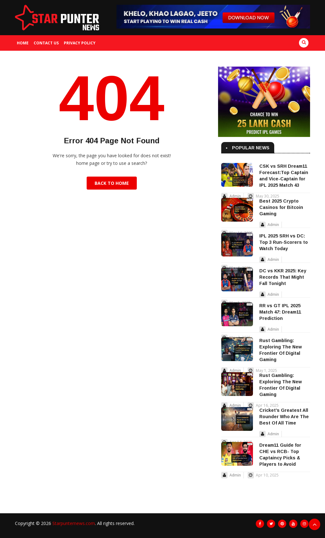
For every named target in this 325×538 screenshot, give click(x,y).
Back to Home (112, 183)
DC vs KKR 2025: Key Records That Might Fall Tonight (282, 277)
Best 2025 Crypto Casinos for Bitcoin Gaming (281, 207)
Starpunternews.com (73, 523)
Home (23, 43)
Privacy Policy (80, 43)
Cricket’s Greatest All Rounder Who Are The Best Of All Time (284, 416)
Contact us (46, 43)
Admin (235, 196)
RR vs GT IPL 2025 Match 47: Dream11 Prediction (280, 312)
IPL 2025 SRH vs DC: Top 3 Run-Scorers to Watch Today (283, 242)
